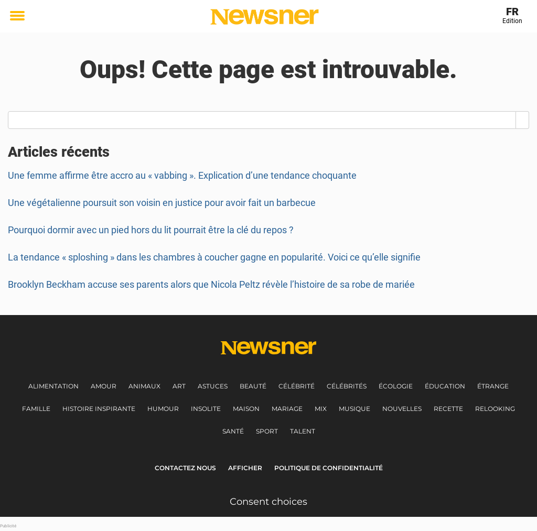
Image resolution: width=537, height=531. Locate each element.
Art (179, 386)
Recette (448, 409)
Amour (103, 386)
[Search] (522, 120)
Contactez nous (185, 468)
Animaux (144, 386)
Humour (163, 409)
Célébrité (296, 386)
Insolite (206, 409)
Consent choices (268, 501)
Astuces (213, 386)
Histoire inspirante (98, 409)
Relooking (495, 409)
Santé (233, 431)
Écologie (396, 386)
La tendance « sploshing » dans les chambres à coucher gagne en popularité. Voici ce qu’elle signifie (214, 257)
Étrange (493, 386)
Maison (246, 409)
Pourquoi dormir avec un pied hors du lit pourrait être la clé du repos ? (151, 229)
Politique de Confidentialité (328, 468)
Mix (321, 409)
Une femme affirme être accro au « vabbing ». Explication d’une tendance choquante (182, 175)
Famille (36, 409)
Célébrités (347, 386)
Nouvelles (402, 409)
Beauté (253, 386)
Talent (302, 431)
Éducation (445, 386)
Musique (354, 409)
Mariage (287, 409)
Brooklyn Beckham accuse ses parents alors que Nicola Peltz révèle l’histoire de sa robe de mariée (211, 284)
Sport (267, 431)
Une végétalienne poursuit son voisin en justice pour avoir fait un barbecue (162, 202)
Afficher (245, 468)
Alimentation (53, 386)
